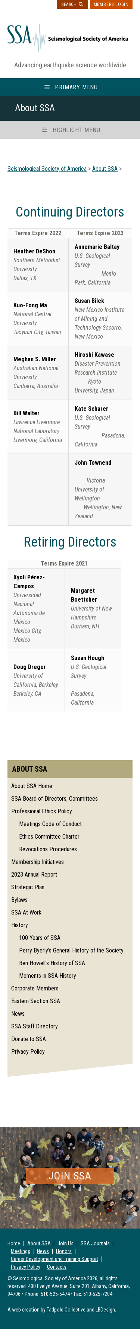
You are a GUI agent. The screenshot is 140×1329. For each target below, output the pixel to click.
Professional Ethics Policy (41, 811)
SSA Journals (95, 1243)
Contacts (56, 1266)
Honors (64, 1251)
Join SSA (70, 1176)
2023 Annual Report (34, 874)
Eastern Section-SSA (35, 1001)
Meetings (20, 1251)
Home (13, 1243)
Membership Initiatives (37, 861)
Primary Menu (76, 87)
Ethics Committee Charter (49, 836)
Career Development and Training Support (54, 1259)
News (18, 1013)
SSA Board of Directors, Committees (54, 798)
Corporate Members (35, 988)
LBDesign (105, 1310)
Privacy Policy (28, 1051)
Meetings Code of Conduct (50, 823)
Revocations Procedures (48, 849)
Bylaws (19, 899)
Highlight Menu (76, 130)
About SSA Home (31, 786)
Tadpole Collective (66, 1310)
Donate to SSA (28, 1039)
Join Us (65, 1243)
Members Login (111, 4)
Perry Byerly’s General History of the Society (71, 950)
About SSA (39, 1243)
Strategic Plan (27, 887)
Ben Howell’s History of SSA (52, 963)
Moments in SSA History (47, 975)
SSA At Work (26, 912)
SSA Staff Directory (34, 1026)
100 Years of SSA (39, 937)
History (19, 925)
